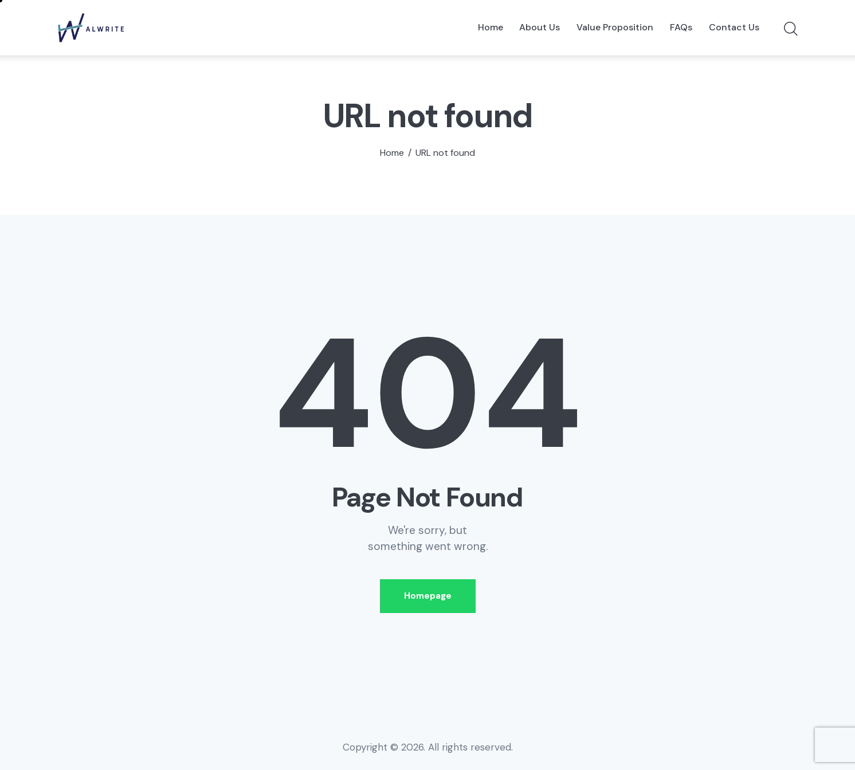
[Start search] (790, 29)
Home (392, 153)
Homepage (428, 596)
